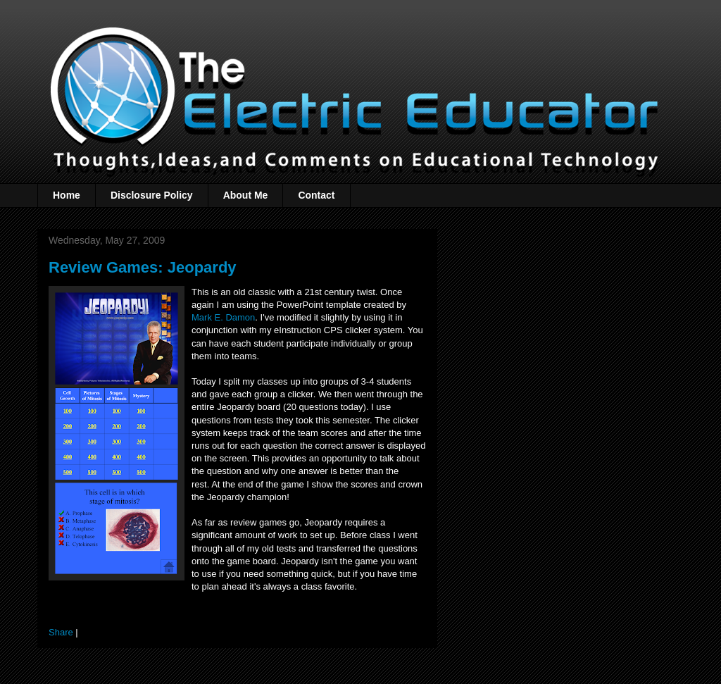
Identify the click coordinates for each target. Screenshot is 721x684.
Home (66, 195)
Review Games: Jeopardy (143, 267)
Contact (316, 195)
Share (61, 632)
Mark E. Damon (223, 317)
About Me (245, 195)
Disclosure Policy (152, 195)
